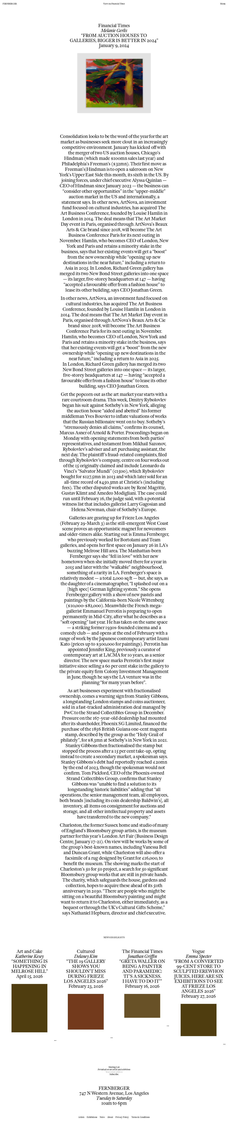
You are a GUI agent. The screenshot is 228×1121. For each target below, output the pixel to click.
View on (114, 3)
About (110, 1117)
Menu (222, 4)
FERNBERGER (10, 3)
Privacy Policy (122, 1117)
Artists (81, 1117)
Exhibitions (92, 1117)
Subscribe (114, 1074)
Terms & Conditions (140, 1117)
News (102, 1117)
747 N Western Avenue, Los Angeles (114, 1093)
